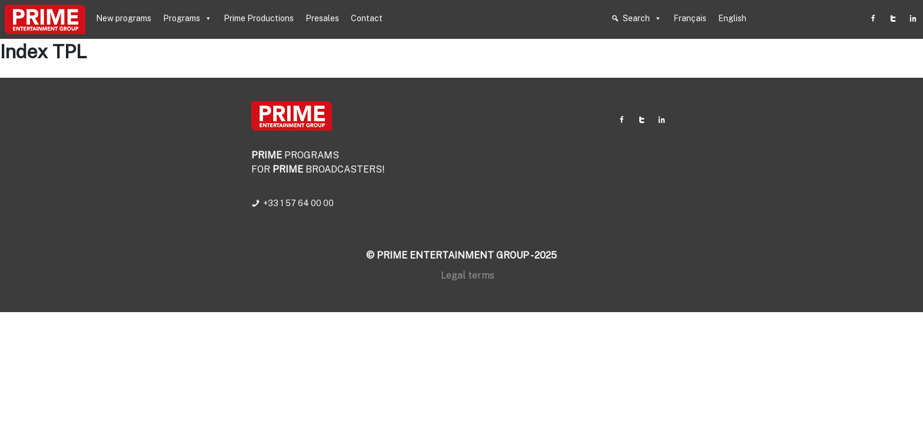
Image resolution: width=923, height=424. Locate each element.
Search (642, 18)
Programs (187, 18)
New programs (123, 18)
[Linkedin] (913, 18)
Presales (322, 18)
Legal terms (467, 275)
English (732, 18)
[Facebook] (873, 18)
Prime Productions (259, 18)
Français (689, 18)
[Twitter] (893, 18)
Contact (367, 18)
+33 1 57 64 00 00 (298, 203)
